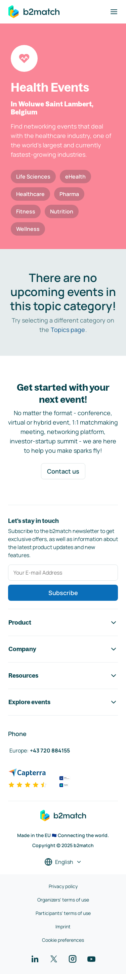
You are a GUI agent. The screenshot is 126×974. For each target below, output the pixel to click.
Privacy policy (63, 886)
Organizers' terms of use (63, 899)
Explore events (63, 702)
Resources (63, 676)
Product (63, 623)
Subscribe (63, 593)
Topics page (68, 330)
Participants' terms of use (63, 913)
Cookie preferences (63, 940)
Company (63, 649)
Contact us (63, 471)
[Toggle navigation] (114, 12)
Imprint (63, 926)
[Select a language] (63, 862)
